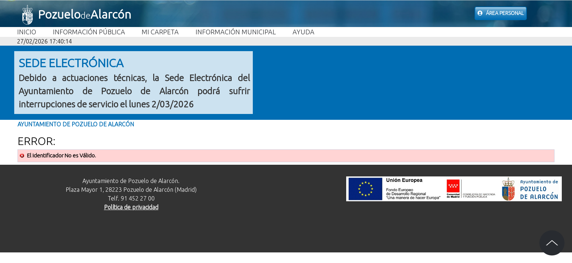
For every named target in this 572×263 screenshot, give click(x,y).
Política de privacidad (131, 207)
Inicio (26, 31)
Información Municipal (236, 31)
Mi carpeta (160, 31)
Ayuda (303, 31)
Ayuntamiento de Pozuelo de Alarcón (76, 124)
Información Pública (89, 31)
